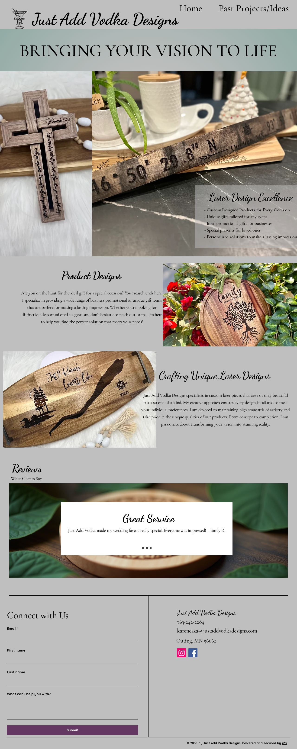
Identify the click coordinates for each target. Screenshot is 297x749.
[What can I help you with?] (72, 709)
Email (12, 628)
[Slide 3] (151, 548)
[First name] (71, 659)
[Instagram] (181, 652)
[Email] (71, 637)
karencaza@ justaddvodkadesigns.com (217, 630)
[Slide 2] (147, 548)
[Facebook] (192, 652)
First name (16, 650)
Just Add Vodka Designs (206, 612)
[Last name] (71, 681)
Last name (16, 672)
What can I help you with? (29, 694)
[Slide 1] (143, 548)
